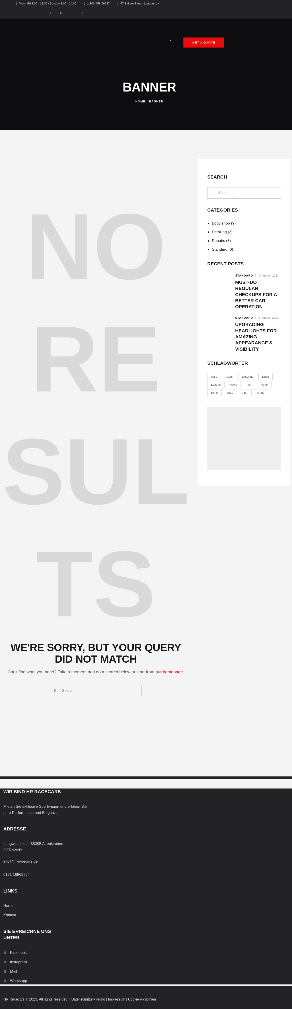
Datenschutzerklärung (88, 999)
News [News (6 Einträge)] (233, 384)
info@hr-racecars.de (20, 861)
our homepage (169, 672)
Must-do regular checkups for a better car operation (256, 294)
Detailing (219, 232)
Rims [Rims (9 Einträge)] (214, 392)
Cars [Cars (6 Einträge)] (214, 376)
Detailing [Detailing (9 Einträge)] (247, 376)
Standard (219, 249)
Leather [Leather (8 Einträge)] (216, 384)
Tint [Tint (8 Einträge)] (244, 392)
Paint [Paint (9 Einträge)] (249, 384)
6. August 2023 (269, 275)
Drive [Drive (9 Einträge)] (265, 376)
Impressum (118, 999)
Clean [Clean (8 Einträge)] (229, 376)
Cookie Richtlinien (144, 999)
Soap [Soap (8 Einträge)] (229, 392)
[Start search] (55, 691)
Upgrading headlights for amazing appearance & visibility (256, 336)
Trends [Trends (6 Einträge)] (259, 392)
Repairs (218, 241)
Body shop (221, 223)
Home (140, 101)
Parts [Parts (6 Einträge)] (264, 384)
